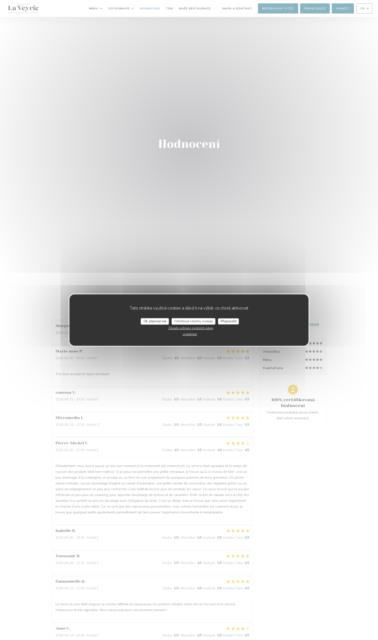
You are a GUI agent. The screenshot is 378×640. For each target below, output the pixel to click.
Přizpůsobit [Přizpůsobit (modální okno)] (228, 321)
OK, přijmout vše (154, 321)
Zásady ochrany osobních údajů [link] (190, 328)
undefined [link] (190, 334)
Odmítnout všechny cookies (193, 321)
